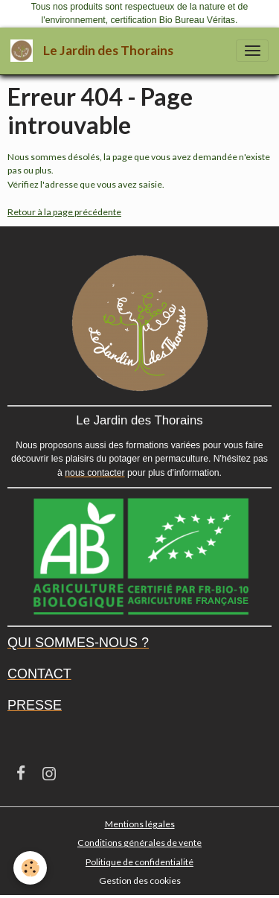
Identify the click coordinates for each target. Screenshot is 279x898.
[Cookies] (30, 868)
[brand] (94, 51)
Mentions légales (140, 823)
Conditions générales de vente (139, 842)
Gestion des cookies (140, 880)
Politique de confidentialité (139, 861)
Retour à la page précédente (64, 211)
